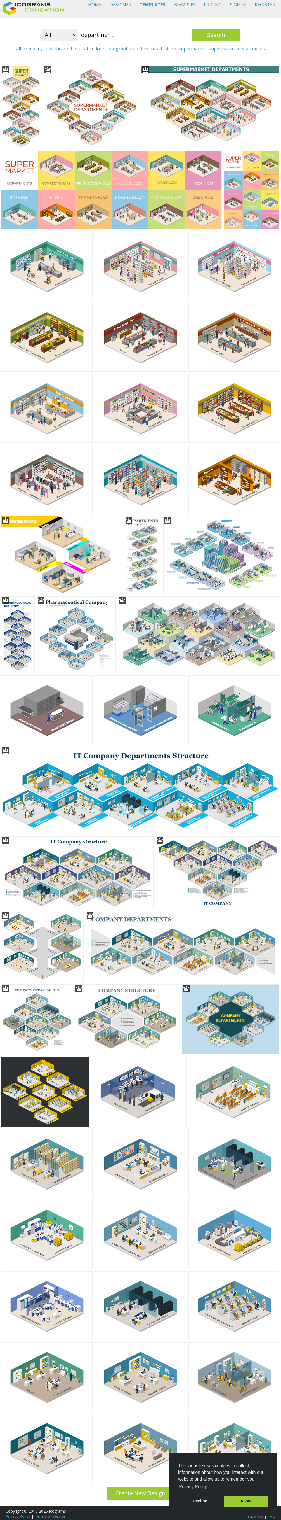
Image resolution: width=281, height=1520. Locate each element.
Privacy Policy (18, 1516)
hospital (79, 49)
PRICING (213, 5)
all (18, 49)
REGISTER (265, 5)
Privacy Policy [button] (193, 1486)
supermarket (192, 49)
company (33, 49)
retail (156, 49)
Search (216, 35)
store (170, 49)
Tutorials (255, 1516)
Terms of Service (50, 1516)
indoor (98, 49)
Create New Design (140, 1493)
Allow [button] (245, 1501)
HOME (94, 5)
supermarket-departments (237, 49)
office (142, 49)
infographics (120, 49)
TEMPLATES (152, 5)
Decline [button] (200, 1501)
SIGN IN (238, 5)
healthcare (57, 49)
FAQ (271, 1516)
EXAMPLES (184, 5)
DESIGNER (120, 5)
